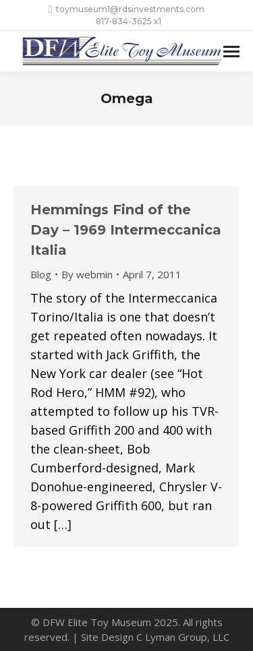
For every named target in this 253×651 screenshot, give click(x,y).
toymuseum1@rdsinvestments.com (126, 9)
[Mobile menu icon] (231, 51)
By (87, 274)
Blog (40, 274)
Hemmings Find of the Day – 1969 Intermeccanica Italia (125, 230)
